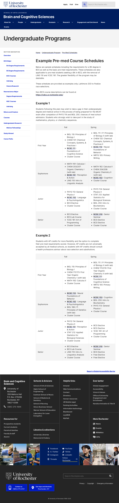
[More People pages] (25, 22)
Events (6, 27)
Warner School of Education (45, 410)
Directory (67, 395)
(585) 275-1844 (14, 407)
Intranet (66, 386)
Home (38, 52)
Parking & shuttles (70, 405)
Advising (9, 81)
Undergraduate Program (51, 52)
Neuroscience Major (11, 92)
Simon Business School (43, 407)
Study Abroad (9, 133)
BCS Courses (11, 76)
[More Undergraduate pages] (44, 22)
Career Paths (8, 139)
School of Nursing (41, 403)
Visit (71, 4)
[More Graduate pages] (58, 22)
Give (76, 4)
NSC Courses (11, 101)
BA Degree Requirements (15, 66)
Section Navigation (12, 52)
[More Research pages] (72, 22)
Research (66, 22)
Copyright (90, 483)
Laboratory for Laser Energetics (42, 414)
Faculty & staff (9, 433)
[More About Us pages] (13, 22)
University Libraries (41, 435)
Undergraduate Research (12, 123)
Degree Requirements (14, 96)
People (20, 22)
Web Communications (72, 389)
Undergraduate (36, 22)
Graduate (52, 22)
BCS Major (7, 61)
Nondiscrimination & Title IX (104, 403)
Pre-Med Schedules (69, 52)
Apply (65, 4)
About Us (7, 22)
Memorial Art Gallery (42, 438)
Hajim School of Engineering (40, 390)
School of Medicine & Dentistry (42, 399)
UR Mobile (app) (69, 402)
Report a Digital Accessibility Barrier (101, 371)
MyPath (66, 418)
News (103, 22)
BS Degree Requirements (15, 71)
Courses (7, 118)
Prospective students (12, 424)
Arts (96, 437)
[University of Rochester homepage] (15, 4)
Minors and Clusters (11, 112)
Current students (10, 427)
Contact (66, 392)
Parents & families (11, 430)
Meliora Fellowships (13, 128)
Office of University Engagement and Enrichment (100, 397)
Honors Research (12, 86)
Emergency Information (105, 483)
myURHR (66, 415)
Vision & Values (99, 392)
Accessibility (98, 389)
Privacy (81, 483)
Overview (7, 55)
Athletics (98, 432)
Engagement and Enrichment (87, 22)
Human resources (70, 399)
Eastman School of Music (43, 395)
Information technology (72, 408)
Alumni (6, 437)
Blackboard (67, 412)
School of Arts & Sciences (15, 13)
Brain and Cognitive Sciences (28, 17)
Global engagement (100, 386)
